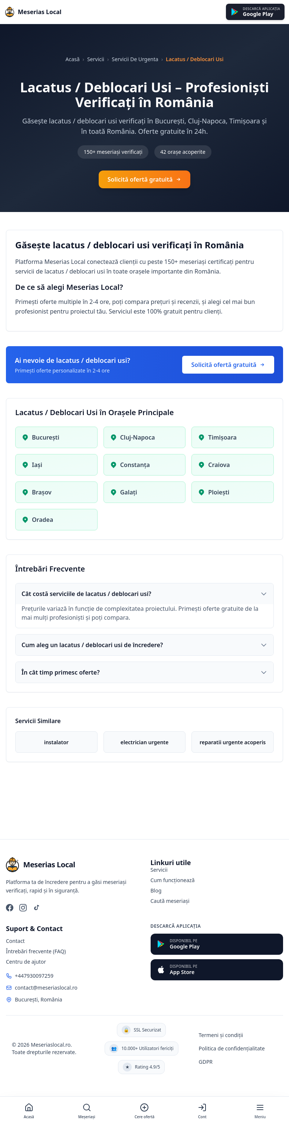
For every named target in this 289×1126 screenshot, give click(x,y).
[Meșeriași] (87, 1111)
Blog (156, 890)
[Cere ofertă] (145, 1111)
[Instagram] (23, 907)
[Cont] (202, 1111)
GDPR (205, 1061)
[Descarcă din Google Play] (255, 12)
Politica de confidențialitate (231, 1048)
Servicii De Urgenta (135, 59)
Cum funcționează (173, 880)
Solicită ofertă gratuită (145, 179)
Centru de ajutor (26, 961)
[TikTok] (36, 907)
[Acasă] (29, 1111)
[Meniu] (260, 1111)
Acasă (72, 59)
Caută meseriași (170, 900)
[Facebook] (9, 907)
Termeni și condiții (220, 1035)
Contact (15, 940)
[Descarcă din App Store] (217, 969)
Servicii (95, 59)
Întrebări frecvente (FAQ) (36, 951)
